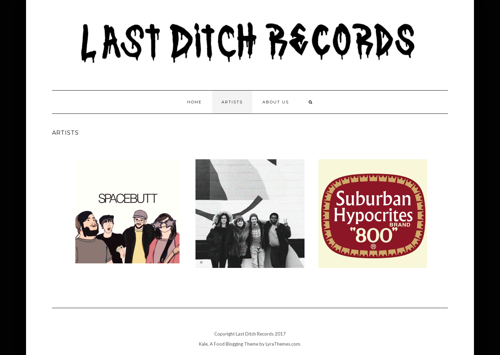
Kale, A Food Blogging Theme (228, 344)
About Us (275, 102)
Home (194, 102)
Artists (232, 102)
